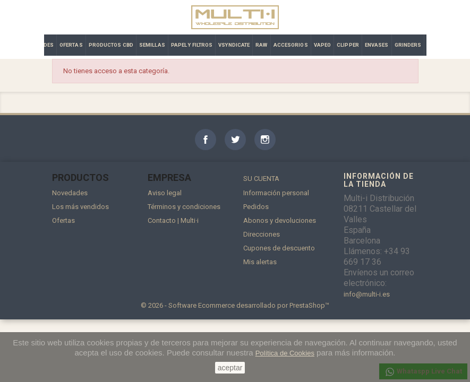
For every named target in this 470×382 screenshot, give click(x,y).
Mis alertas (260, 262)
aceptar (230, 367)
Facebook (205, 139)
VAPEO (322, 45)
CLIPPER (348, 45)
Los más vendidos (80, 207)
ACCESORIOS (291, 45)
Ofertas (63, 220)
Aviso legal (165, 193)
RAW (261, 45)
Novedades (70, 193)
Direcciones (261, 234)
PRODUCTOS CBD (111, 45)
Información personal (276, 193)
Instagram (265, 139)
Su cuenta (261, 179)
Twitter (235, 139)
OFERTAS (71, 45)
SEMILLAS (152, 45)
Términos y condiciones (184, 207)
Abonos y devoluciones (279, 220)
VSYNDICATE (234, 45)
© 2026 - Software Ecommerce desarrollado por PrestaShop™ (235, 305)
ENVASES (377, 45)
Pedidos (256, 207)
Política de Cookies (284, 353)
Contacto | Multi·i (173, 220)
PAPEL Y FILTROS (192, 45)
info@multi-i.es (367, 294)
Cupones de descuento (279, 248)
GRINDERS (408, 45)
